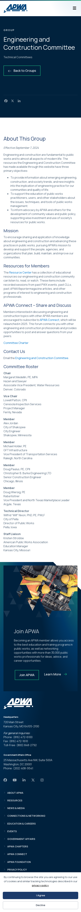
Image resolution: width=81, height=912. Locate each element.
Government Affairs (21, 839)
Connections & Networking (26, 815)
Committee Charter (16, 343)
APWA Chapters (17, 846)
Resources (14, 800)
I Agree (40, 895)
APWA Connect (49, 320)
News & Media (16, 808)
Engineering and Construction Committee (41, 358)
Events (12, 831)
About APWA (15, 792)
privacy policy (40, 885)
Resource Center (20, 272)
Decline (40, 905)
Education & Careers (21, 823)
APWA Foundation (19, 862)
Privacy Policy (17, 869)
